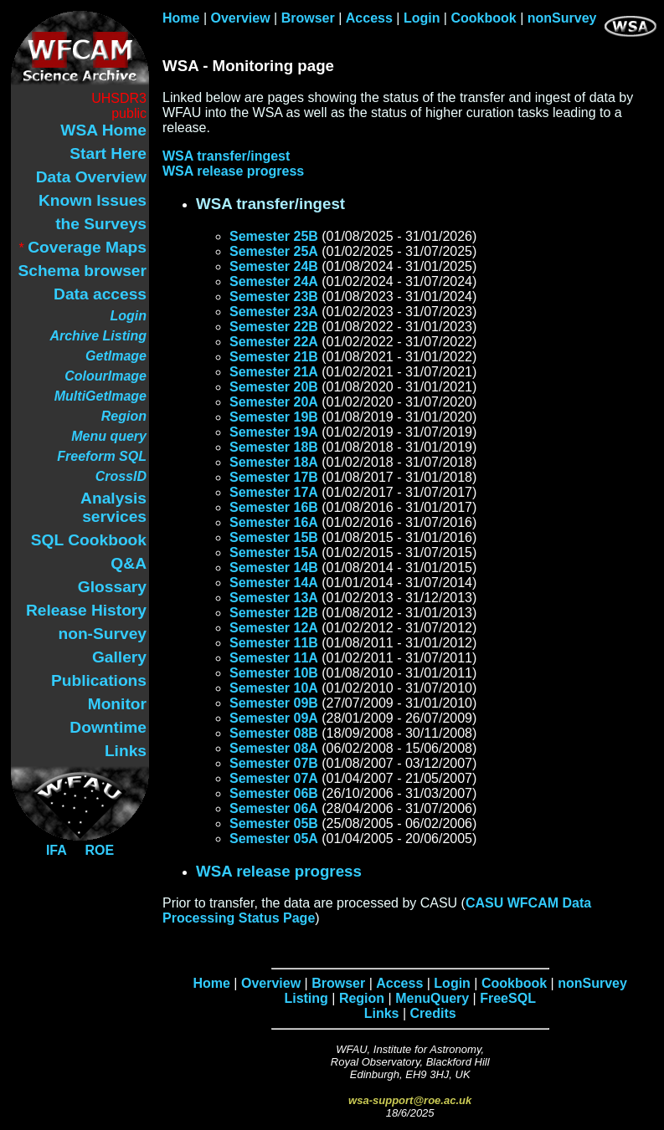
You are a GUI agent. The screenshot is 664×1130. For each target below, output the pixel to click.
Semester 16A (273, 522)
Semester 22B (273, 327)
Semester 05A (273, 838)
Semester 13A (273, 598)
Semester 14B (273, 567)
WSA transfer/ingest (226, 156)
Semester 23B (273, 296)
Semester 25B (273, 236)
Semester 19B (273, 417)
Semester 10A (273, 688)
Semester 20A (273, 402)
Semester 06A (273, 808)
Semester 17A (273, 492)
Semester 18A (273, 462)
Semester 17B (273, 477)
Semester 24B (273, 266)
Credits (433, 1013)
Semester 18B (273, 447)
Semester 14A (273, 582)
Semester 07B (273, 763)
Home (180, 18)
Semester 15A (273, 552)
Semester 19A (273, 432)
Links (381, 1013)
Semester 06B (273, 793)
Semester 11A (273, 658)
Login (422, 18)
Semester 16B (273, 507)
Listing (305, 998)
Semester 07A (273, 778)
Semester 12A (273, 628)
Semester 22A (273, 342)
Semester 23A (273, 311)
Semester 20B (273, 387)
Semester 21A (273, 372)
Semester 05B (273, 823)
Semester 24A (273, 281)
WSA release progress (233, 171)
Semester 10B (273, 673)
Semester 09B (273, 703)
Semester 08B (273, 733)
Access (369, 18)
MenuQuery (432, 998)
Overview (240, 18)
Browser (308, 18)
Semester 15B (273, 537)
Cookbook (483, 18)
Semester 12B (273, 613)
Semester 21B (273, 357)
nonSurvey (562, 18)
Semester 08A (273, 748)
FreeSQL (508, 998)
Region (361, 998)
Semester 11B (273, 643)
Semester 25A (273, 251)
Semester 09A (273, 718)
